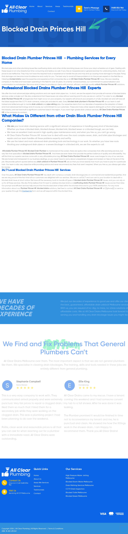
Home (31, 6)
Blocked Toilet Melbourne (76, 493)
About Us (37, 479)
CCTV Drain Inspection (75, 489)
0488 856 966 (117, 8)
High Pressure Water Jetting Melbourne (77, 477)
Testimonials (68, 6)
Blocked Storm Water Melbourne (79, 482)
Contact (51, 11)
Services (48, 6)
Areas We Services (41, 483)
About (39, 6)
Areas (57, 6)
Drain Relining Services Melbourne (80, 485)
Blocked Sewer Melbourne (76, 496)
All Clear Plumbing (23, 529)
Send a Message (91, 8)
